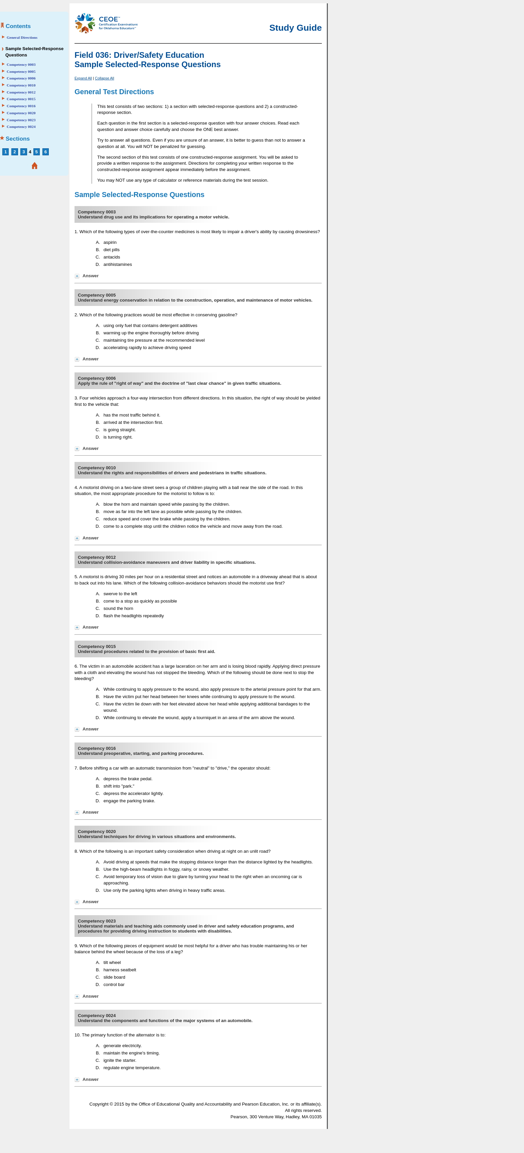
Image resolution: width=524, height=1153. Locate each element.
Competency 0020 (21, 113)
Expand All (83, 78)
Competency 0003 (21, 64)
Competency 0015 (21, 99)
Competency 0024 (21, 127)
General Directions (22, 37)
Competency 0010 (21, 85)
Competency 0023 (21, 120)
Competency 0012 (21, 92)
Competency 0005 (21, 71)
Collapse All (104, 78)
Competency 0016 (21, 106)
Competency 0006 (21, 78)
